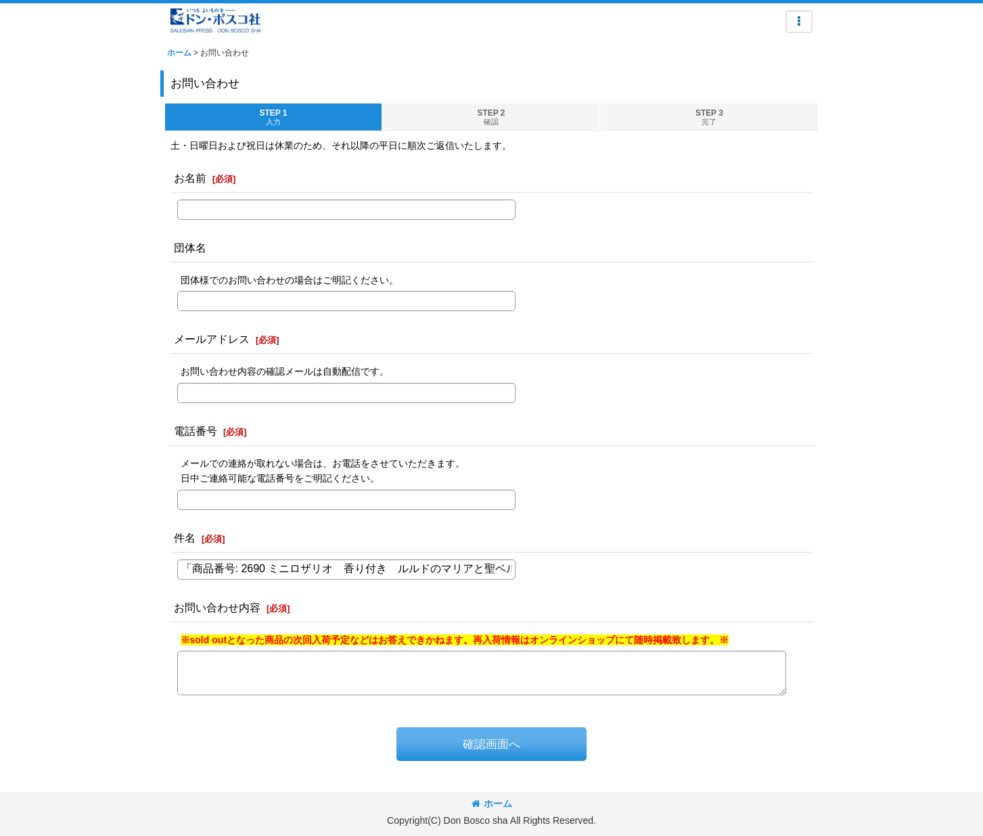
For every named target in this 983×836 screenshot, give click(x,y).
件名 (185, 538)
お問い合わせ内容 (217, 607)
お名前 (190, 178)
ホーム (492, 803)
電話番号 (195, 431)
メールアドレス (212, 339)
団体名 (190, 247)
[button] (799, 21)
